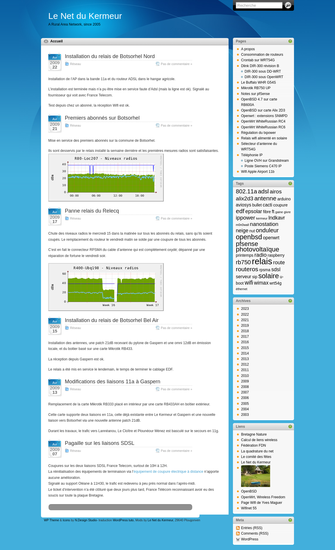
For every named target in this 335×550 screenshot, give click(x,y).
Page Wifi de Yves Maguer (261, 503)
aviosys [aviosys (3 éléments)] (243, 204)
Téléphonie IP (252, 155)
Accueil (56, 41)
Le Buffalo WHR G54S (258, 82)
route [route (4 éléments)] (279, 262)
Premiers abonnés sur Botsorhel (102, 118)
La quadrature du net (257, 451)
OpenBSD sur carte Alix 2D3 (263, 110)
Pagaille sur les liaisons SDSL (99, 443)
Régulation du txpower (258, 133)
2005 (245, 404)
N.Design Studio (86, 520)
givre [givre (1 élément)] (287, 212)
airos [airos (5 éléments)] (276, 191)
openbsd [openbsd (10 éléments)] (249, 237)
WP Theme (51, 520)
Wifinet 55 (248, 508)
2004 (245, 409)
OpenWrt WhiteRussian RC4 (263, 121)
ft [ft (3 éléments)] (273, 211)
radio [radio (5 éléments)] (260, 255)
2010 (245, 376)
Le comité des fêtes (256, 457)
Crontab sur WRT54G (258, 60)
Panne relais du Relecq (92, 211)
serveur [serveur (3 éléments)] (243, 276)
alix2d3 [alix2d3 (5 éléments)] (244, 198)
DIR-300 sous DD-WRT (263, 71)
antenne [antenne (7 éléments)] (265, 198)
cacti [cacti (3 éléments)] (267, 204)
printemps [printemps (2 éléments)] (244, 255)
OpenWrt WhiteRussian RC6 (263, 127)
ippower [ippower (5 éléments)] (245, 218)
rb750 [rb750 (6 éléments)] (243, 262)
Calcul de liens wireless (259, 440)
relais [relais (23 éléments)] (262, 261)
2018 (245, 331)
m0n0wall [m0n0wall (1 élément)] (242, 225)
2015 (245, 348)
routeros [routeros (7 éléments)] (247, 269)
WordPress (249, 539)
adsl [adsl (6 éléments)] (263, 191)
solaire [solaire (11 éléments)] (268, 276)
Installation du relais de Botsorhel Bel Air (111, 320)
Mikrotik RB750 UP (255, 88)
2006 (245, 398)
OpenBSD (249, 491)
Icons (66, 520)
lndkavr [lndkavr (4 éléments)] (276, 218)
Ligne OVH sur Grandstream (267, 161)
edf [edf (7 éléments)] (240, 211)
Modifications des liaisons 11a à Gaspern (112, 381)
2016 (245, 342)
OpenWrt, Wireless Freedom (263, 497)
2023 (245, 309)
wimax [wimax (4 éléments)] (261, 283)
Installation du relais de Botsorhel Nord (110, 56)
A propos (248, 49)
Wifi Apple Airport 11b (258, 172)
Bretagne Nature (254, 434)
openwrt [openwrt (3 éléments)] (271, 237)
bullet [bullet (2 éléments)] (257, 205)
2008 (245, 387)
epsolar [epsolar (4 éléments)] (253, 211)
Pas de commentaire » (176, 64)
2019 (245, 325)
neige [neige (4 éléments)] (242, 230)
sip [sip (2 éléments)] (254, 277)
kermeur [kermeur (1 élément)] (262, 218)
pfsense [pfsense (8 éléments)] (247, 243)
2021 (245, 320)
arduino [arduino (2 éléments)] (284, 199)
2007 (245, 392)
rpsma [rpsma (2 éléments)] (264, 270)
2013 (245, 359)
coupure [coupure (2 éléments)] (280, 205)
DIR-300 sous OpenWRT (264, 77)
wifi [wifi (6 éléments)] (249, 282)
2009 (245, 381)
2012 (245, 364)
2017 (245, 337)
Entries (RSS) (251, 528)
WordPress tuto (123, 520)
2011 (245, 370)
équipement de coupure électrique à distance (169, 472)
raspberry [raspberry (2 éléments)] (276, 255)
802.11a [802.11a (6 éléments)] (246, 191)
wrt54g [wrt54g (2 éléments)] (275, 283)
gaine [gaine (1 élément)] (279, 212)
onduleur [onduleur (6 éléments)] (267, 230)
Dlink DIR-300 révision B (260, 66)
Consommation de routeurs (262, 55)
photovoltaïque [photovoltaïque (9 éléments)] (257, 249)
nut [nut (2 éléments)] (252, 231)
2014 (245, 353)
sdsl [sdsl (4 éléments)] (275, 269)
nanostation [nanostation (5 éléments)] (264, 224)
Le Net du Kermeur (85, 16)
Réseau (75, 64)
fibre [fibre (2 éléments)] (267, 212)
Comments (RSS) (254, 533)
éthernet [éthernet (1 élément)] (241, 289)
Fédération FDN (253, 445)
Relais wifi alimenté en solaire (264, 138)
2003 (245, 415)
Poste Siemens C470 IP (263, 166)
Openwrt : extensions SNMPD (264, 116)
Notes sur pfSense (255, 94)
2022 (245, 314)
